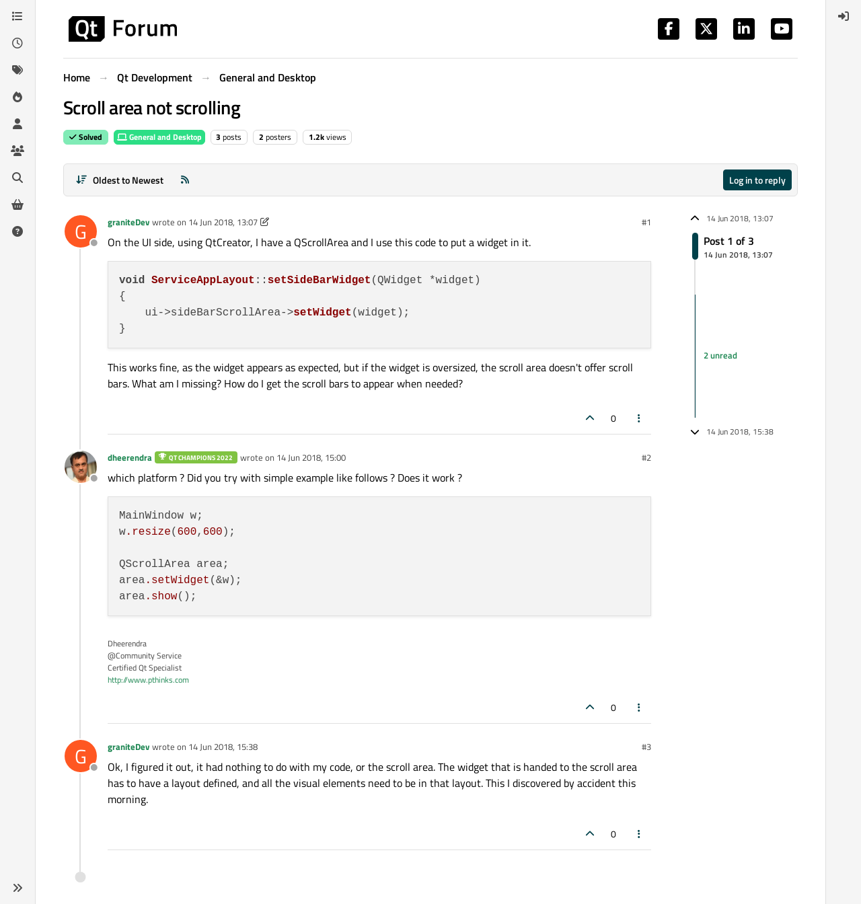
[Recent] (17, 43)
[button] (17, 888)
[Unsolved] (17, 231)
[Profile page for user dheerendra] (81, 467)
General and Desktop (159, 136)
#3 (646, 746)
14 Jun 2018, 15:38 (223, 746)
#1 (646, 222)
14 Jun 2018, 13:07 (223, 222)
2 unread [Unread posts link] (720, 356)
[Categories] (17, 16)
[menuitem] (843, 16)
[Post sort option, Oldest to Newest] (119, 180)
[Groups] (17, 150)
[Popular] (17, 97)
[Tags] (17, 70)
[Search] (17, 177)
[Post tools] (640, 418)
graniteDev (128, 222)
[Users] (17, 124)
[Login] (843, 16)
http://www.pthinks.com (148, 679)
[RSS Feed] (185, 180)
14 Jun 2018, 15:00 (311, 457)
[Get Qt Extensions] (17, 204)
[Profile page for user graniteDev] (81, 231)
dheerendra (130, 457)
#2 (646, 457)
